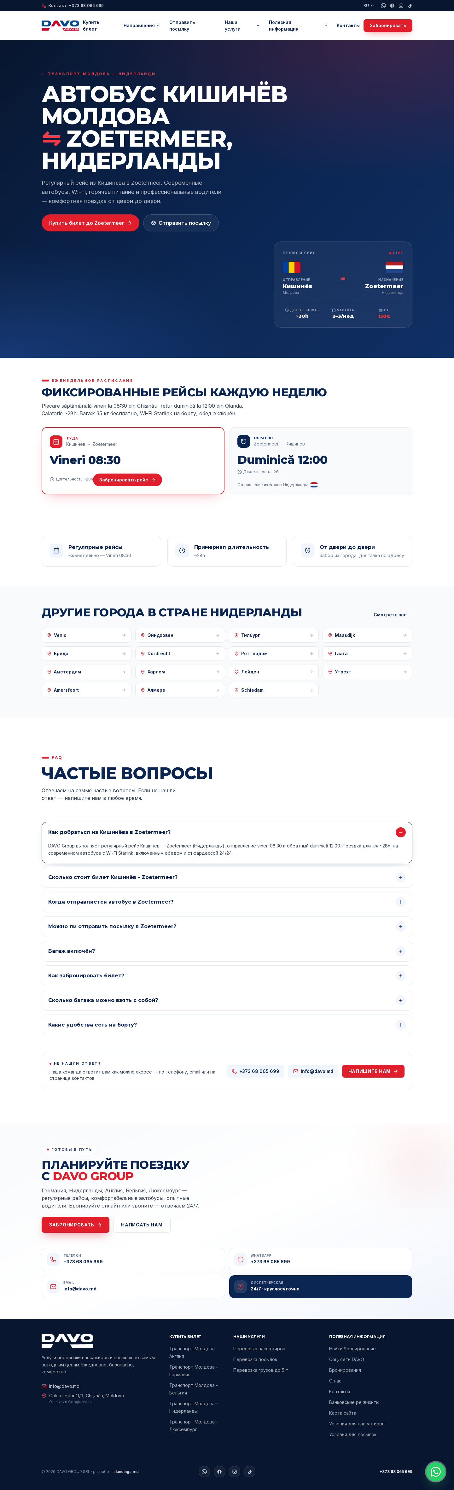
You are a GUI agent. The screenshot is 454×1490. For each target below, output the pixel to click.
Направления (142, 25)
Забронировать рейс (127, 479)
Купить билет (91, 26)
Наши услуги (242, 26)
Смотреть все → (393, 614)
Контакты (348, 25)
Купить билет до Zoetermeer (90, 223)
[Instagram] (401, 5)
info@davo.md (60, 1386)
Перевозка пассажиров (259, 1349)
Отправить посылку (182, 26)
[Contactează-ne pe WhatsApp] (435, 1471)
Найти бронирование (352, 1349)
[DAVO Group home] (60, 25)
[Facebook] (392, 5)
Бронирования (345, 1371)
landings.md (127, 1471)
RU (369, 5)
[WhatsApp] (383, 5)
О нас (335, 1381)
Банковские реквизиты (354, 1403)
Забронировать (388, 25)
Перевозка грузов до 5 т (260, 1370)
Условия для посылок (352, 1435)
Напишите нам (373, 1071)
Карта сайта (342, 1414)
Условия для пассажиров (357, 1424)
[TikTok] (409, 5)
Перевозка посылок (255, 1359)
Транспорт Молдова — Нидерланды (99, 74)
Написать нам (141, 1224)
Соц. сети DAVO (346, 1360)
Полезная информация (298, 26)
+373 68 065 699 (396, 1471)
